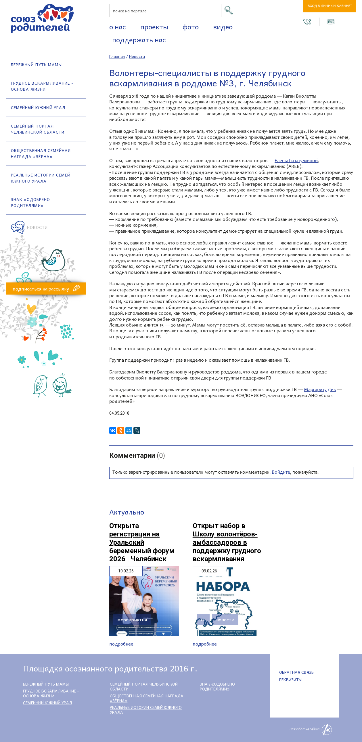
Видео (223, 26)
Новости (37, 227)
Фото (191, 26)
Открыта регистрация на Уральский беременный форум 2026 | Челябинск (142, 542)
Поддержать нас (139, 39)
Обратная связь (296, 672)
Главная (117, 56)
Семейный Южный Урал (38, 107)
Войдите (281, 472)
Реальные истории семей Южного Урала (40, 178)
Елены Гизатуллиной (296, 161)
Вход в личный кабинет (330, 6)
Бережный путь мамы (36, 64)
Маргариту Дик (320, 390)
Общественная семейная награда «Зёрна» (41, 153)
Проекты (154, 26)
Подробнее (121, 643)
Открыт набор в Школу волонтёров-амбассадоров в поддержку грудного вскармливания (227, 542)
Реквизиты (290, 679)
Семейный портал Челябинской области (37, 129)
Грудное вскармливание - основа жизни (42, 86)
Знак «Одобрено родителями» (30, 202)
